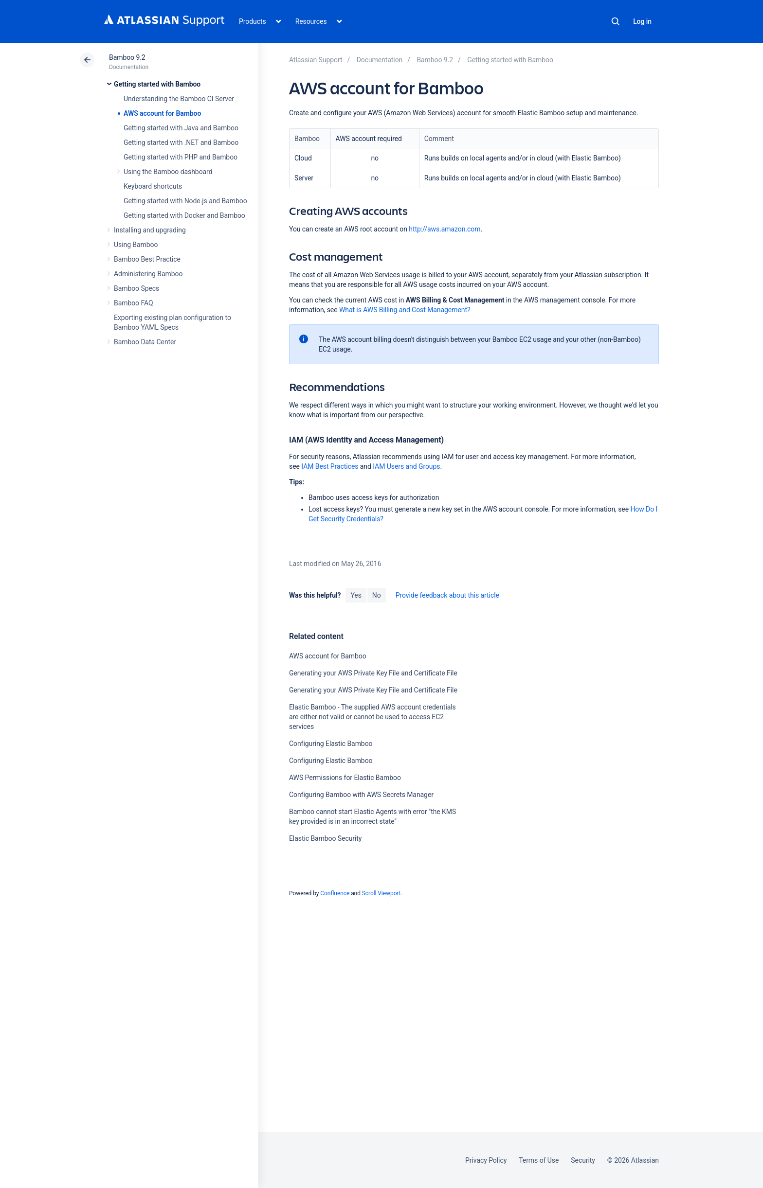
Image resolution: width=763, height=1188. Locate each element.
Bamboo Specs (136, 288)
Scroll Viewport (381, 893)
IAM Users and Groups (406, 466)
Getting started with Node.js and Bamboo (185, 201)
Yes (355, 595)
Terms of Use (539, 1160)
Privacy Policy (486, 1160)
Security (583, 1160)
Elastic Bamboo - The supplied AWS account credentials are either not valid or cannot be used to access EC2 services (372, 716)
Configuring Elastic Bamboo (331, 743)
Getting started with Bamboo (157, 84)
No (376, 595)
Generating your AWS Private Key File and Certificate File (373, 673)
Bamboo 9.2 (127, 57)
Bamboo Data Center (145, 342)
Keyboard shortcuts (153, 186)
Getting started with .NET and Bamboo (181, 142)
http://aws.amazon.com (444, 229)
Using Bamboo (136, 244)
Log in (642, 21)
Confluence (334, 893)
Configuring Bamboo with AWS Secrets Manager (361, 794)
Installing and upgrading (150, 230)
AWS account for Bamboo (162, 113)
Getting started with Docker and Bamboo (184, 215)
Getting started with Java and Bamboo (181, 128)
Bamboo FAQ (133, 303)
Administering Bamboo (148, 274)
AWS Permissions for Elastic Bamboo (345, 777)
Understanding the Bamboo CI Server (179, 99)
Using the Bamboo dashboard (168, 172)
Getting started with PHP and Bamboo (180, 157)
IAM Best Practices (329, 466)
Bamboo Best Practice (147, 259)
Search (615, 21)
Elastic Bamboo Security (325, 838)
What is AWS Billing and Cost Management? (405, 310)
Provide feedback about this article (447, 595)
